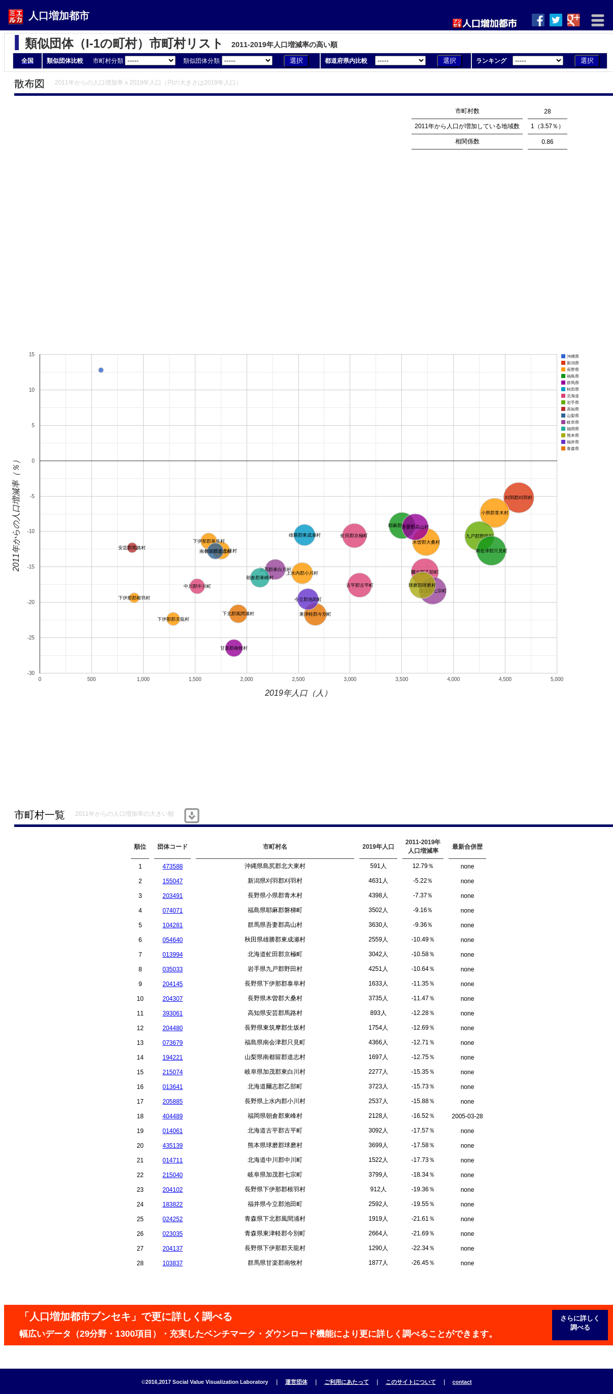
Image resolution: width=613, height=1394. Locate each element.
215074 (172, 1072)
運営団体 (296, 1382)
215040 (172, 1175)
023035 (172, 1233)
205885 (172, 1101)
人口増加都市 (58, 15)
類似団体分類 (228, 60)
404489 (172, 1116)
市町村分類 (135, 60)
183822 (172, 1204)
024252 (172, 1219)
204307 (172, 998)
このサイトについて (411, 1382)
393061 (172, 1013)
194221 (172, 1057)
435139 (172, 1145)
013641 (172, 1086)
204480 (172, 1028)
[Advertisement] (123, 226)
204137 (172, 1248)
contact (462, 1382)
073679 (172, 1042)
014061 (172, 1131)
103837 (172, 1263)
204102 (172, 1189)
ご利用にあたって (346, 1382)
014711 (172, 1160)
